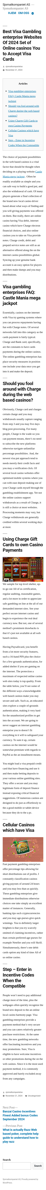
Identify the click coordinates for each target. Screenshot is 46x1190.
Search (7, 1160)
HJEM (12, 13)
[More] (32, 13)
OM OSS (23, 13)
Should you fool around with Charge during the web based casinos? (23, 110)
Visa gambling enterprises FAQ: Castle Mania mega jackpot (22, 96)
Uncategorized (34, 1096)
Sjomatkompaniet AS (16, 4)
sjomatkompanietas (14, 66)
